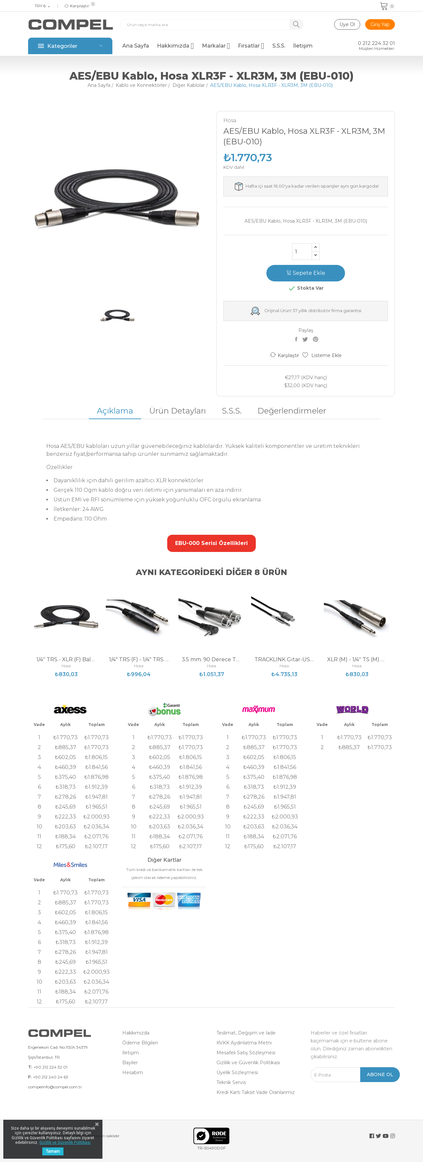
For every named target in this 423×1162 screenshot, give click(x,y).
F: (29, 1076)
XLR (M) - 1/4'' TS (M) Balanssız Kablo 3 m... (357, 659)
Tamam (53, 1151)
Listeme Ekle (322, 355)
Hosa (229, 120)
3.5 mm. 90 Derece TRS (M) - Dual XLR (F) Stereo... (211, 659)
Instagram (392, 1136)
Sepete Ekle (305, 273)
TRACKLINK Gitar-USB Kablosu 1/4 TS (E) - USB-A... (284, 659)
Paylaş (297, 339)
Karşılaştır (284, 355)
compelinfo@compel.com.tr (55, 1086)
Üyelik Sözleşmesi (237, 1072)
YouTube (386, 1136)
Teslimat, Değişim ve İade (246, 1033)
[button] (211, 543)
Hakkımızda (135, 1033)
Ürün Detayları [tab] (177, 411)
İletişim (130, 1053)
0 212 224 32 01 (376, 43)
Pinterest (316, 339)
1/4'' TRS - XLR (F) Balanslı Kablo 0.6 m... (66, 659)
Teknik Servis (231, 1082)
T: (30, 1067)
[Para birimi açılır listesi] (43, 6)
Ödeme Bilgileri (140, 1043)
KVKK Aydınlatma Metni (244, 1043)
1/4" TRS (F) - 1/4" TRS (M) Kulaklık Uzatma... (139, 659)
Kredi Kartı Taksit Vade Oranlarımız (255, 1092)
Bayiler (130, 1063)
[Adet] (302, 251)
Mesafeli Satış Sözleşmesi (245, 1053)
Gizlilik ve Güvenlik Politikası (248, 1063)
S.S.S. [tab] (232, 411)
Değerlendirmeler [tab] (291, 411)
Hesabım (132, 1072)
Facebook (371, 1136)
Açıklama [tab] (115, 411)
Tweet (306, 339)
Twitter (378, 1136)
